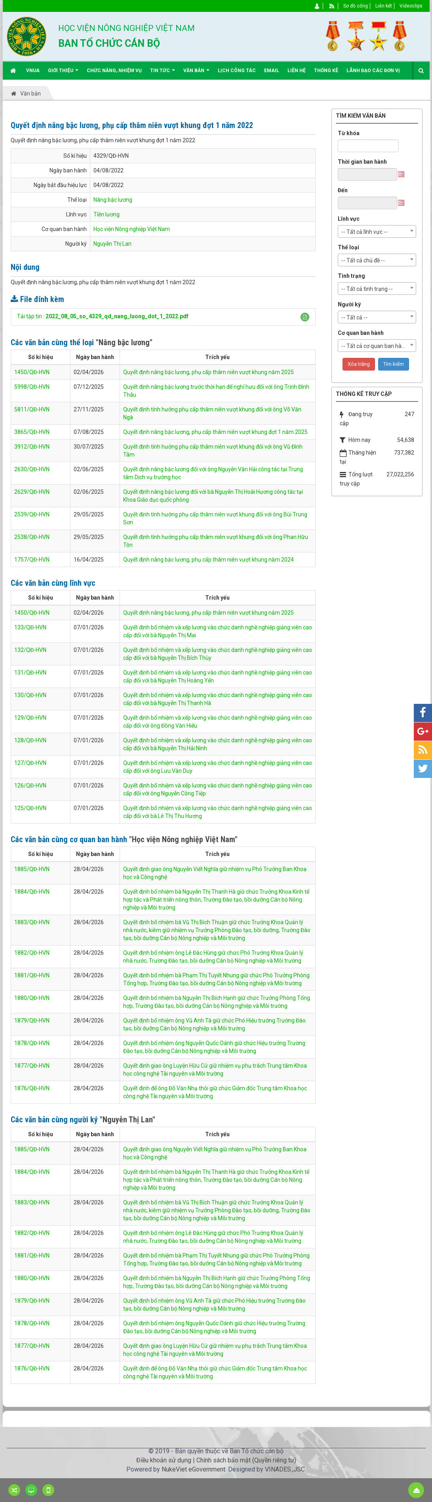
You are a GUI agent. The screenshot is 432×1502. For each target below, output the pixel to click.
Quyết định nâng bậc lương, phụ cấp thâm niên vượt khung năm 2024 (208, 559)
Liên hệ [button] (296, 70)
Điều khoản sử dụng (163, 1460)
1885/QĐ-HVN (31, 869)
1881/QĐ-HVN (31, 975)
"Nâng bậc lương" (124, 342)
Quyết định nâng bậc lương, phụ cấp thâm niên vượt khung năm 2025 (208, 372)
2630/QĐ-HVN (31, 469)
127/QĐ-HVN (30, 763)
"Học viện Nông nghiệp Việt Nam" (183, 839)
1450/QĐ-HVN (31, 372)
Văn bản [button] (196, 73)
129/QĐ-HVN (30, 718)
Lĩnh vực (349, 219)
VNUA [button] (33, 70)
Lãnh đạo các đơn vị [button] (373, 70)
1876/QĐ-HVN (31, 1088)
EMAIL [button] (271, 70)
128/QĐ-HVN (30, 740)
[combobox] (377, 231)
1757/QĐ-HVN (31, 559)
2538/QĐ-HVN (31, 537)
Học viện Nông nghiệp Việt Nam (131, 229)
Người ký (349, 304)
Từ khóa (349, 133)
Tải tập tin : (102, 316)
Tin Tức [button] (162, 73)
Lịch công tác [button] (237, 70)
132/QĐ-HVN (30, 650)
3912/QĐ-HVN (31, 446)
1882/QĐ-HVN (31, 953)
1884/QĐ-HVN (31, 892)
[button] (305, 317)
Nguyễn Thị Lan (112, 244)
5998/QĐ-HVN (31, 387)
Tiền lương (106, 214)
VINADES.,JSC (285, 1469)
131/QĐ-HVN (30, 672)
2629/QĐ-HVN (31, 492)
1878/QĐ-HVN (31, 1043)
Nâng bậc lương (112, 200)
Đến (343, 190)
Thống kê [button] (326, 70)
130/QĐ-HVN (30, 695)
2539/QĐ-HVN (31, 514)
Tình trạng (351, 276)
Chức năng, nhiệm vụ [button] (114, 70)
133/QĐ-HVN (30, 627)
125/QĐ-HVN (30, 808)
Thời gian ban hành (362, 162)
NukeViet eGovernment (193, 1469)
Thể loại (348, 247)
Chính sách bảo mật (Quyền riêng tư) (246, 1460)
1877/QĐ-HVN (31, 1065)
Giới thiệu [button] (63, 73)
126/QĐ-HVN (30, 785)
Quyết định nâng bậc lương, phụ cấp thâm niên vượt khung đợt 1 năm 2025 (215, 432)
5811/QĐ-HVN (31, 409)
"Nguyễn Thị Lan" (127, 1119)
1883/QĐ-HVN (31, 922)
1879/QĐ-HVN (31, 1020)
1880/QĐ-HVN (31, 998)
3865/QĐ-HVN (31, 432)
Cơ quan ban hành (361, 333)
